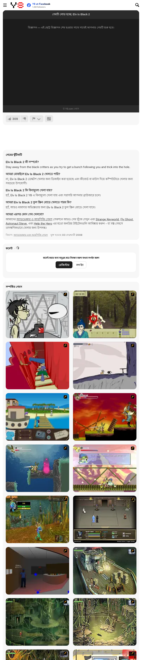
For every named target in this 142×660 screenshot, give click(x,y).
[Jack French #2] (37, 571)
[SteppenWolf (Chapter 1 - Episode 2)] (37, 622)
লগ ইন (79, 265)
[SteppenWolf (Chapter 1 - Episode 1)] (104, 571)
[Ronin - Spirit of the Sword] (104, 314)
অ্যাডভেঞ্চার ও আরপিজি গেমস (34, 219)
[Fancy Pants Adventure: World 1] (104, 365)
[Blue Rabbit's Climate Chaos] (37, 417)
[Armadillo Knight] (104, 417)
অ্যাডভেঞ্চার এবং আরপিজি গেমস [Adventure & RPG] (31, 234)
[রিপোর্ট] (36, 118)
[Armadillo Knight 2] (37, 468)
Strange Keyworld (107, 219)
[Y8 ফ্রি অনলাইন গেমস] (17, 5)
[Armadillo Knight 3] (104, 468)
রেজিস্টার (64, 265)
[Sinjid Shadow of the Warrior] (104, 519)
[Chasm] (37, 365)
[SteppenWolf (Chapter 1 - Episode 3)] (104, 622)
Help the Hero (43, 223)
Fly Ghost (126, 219)
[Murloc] (37, 519)
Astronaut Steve (16, 223)
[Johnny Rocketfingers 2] (37, 314)
